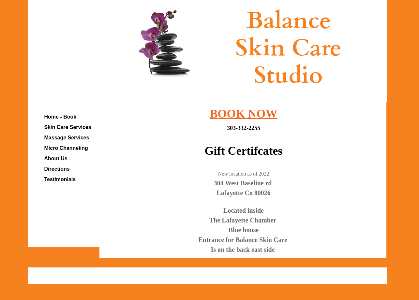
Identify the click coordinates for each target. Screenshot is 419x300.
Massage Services (66, 137)
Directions (57, 169)
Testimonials (60, 179)
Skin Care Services (67, 127)
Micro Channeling (66, 148)
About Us (55, 158)
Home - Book (60, 117)
